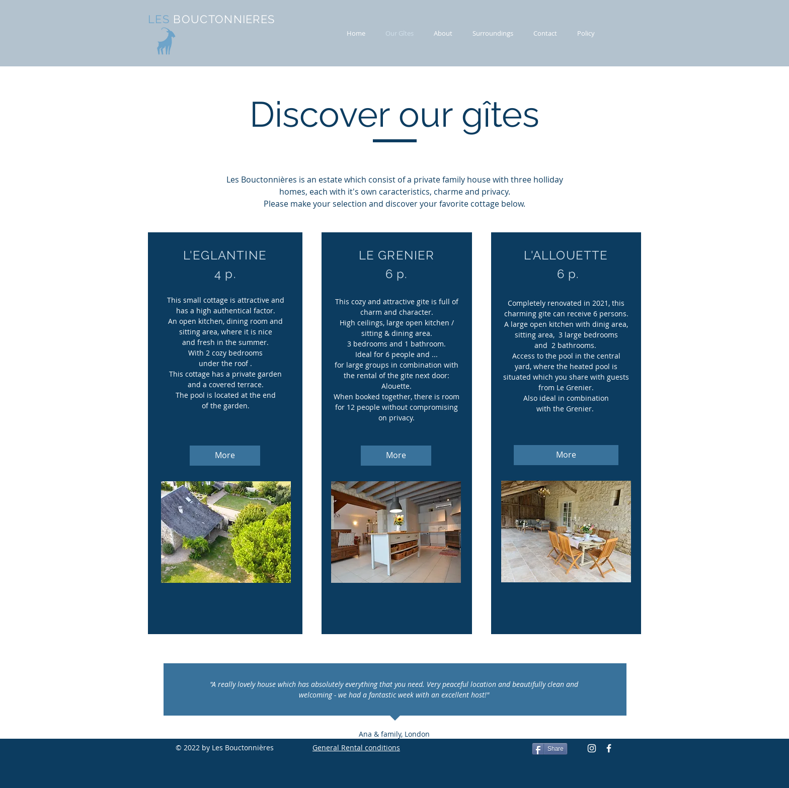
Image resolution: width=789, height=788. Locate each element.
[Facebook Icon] (608, 748)
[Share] (550, 749)
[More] (225, 456)
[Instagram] (591, 748)
